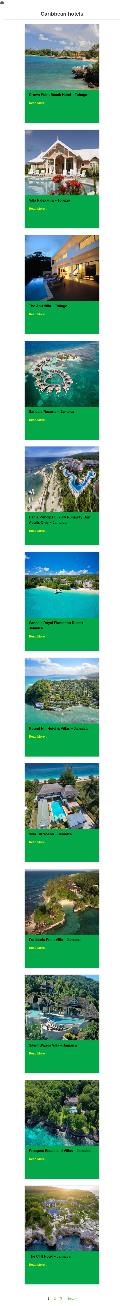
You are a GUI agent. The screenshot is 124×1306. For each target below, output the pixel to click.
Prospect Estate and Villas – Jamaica (60, 1151)
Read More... (38, 103)
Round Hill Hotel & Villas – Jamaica (58, 728)
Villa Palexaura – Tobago (49, 200)
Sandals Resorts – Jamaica (51, 411)
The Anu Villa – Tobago (48, 306)
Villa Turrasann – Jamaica (50, 834)
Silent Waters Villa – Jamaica (53, 1045)
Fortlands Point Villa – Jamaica (55, 940)
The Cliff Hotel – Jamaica (49, 1256)
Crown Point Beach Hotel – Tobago (58, 95)
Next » (71, 1298)
